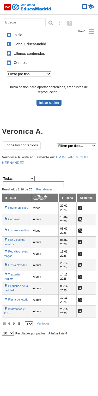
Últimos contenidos (29, 53)
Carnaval (14, 219)
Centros (20, 63)
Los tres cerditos (18, 230)
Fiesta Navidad (17, 265)
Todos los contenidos (21, 145)
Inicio (18, 35)
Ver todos (43, 323)
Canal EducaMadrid (30, 44)
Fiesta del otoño (18, 299)
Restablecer (44, 189)
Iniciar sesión (49, 103)
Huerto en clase (18, 207)
